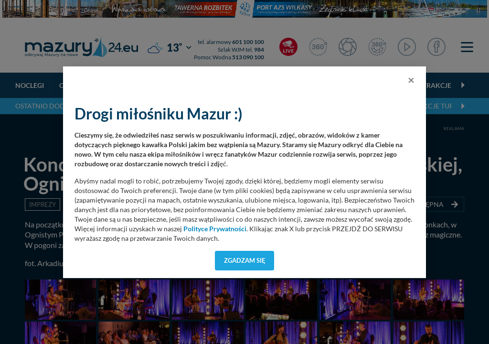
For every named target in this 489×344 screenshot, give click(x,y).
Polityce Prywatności (214, 229)
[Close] (411, 79)
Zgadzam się (245, 260)
